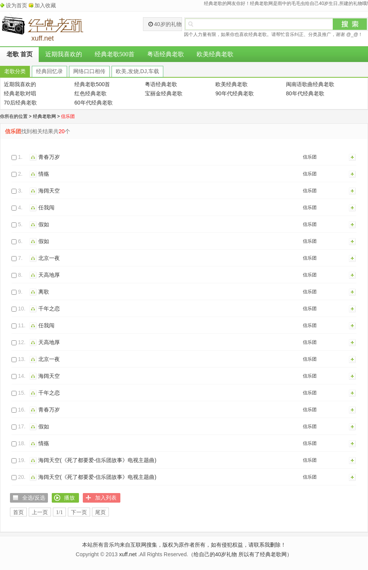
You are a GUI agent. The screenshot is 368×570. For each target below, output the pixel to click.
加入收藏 (45, 5)
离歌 (43, 292)
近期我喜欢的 (63, 54)
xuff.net (128, 554)
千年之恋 (49, 308)
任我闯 (46, 207)
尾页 (100, 512)
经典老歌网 (44, 116)
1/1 (59, 512)
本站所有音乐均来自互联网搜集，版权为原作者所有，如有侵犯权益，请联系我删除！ (184, 545)
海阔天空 (49, 191)
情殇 (43, 174)
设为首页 (16, 5)
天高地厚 (49, 275)
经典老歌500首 (115, 54)
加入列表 (352, 157)
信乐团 (310, 157)
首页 (18, 512)
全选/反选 (33, 498)
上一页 (40, 512)
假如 (43, 224)
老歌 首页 (20, 54)
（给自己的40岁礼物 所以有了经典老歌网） (240, 554)
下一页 (79, 512)
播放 (34, 157)
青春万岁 (49, 157)
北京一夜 (49, 258)
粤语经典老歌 (165, 54)
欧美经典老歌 (215, 54)
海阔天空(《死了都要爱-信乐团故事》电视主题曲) (97, 460)
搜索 (350, 24)
